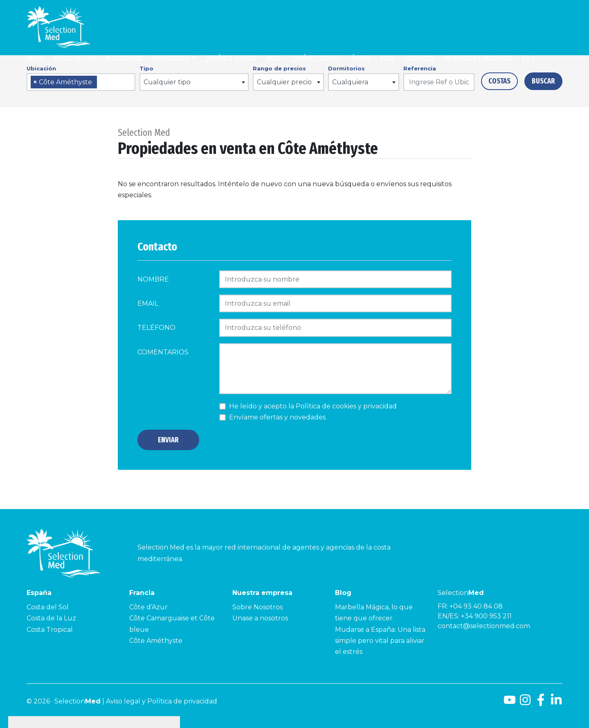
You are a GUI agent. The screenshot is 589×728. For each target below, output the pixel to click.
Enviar (168, 439)
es (525, 58)
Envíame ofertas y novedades (277, 417)
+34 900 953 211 (486, 616)
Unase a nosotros (260, 618)
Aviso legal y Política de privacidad (161, 701)
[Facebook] (541, 703)
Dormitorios (346, 68)
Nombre (153, 279)
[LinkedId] (556, 703)
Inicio (35, 58)
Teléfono (156, 327)
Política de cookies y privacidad (346, 406)
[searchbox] (101, 82)
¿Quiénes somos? (231, 58)
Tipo (146, 68)
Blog (274, 58)
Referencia (419, 68)
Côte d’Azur (148, 607)
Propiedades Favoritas (478, 58)
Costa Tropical (50, 629)
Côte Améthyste (155, 641)
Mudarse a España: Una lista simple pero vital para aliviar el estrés (380, 641)
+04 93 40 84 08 (476, 606)
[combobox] (81, 82)
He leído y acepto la (313, 406)
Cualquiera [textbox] (350, 82)
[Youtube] (510, 703)
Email (147, 303)
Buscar (543, 81)
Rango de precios (279, 68)
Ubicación (41, 68)
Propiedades (171, 58)
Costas (499, 81)
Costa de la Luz (51, 618)
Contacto (419, 58)
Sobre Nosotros (257, 607)
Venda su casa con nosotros (98, 58)
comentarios (163, 352)
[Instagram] (525, 703)
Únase (361, 58)
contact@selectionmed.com (484, 626)
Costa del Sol (48, 607)
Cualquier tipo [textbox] (167, 82)
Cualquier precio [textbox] (284, 82)
